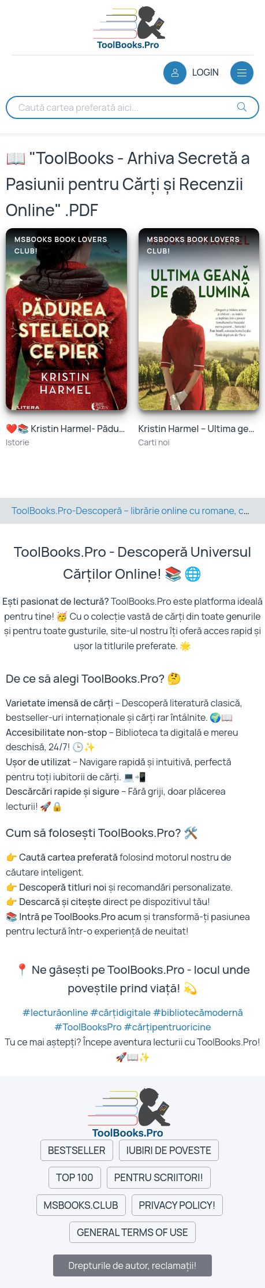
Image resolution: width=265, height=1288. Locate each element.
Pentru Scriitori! (158, 1177)
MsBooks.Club (81, 1205)
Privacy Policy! (177, 1205)
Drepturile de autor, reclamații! (132, 1265)
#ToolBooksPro (89, 1027)
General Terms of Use (132, 1232)
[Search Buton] (242, 107)
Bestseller (77, 1150)
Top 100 (75, 1177)
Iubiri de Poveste (168, 1150)
